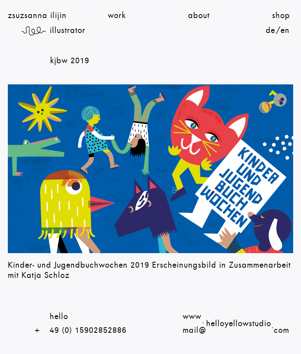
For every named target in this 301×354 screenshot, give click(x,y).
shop (281, 15)
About (199, 15)
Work (117, 15)
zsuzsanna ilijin (37, 15)
